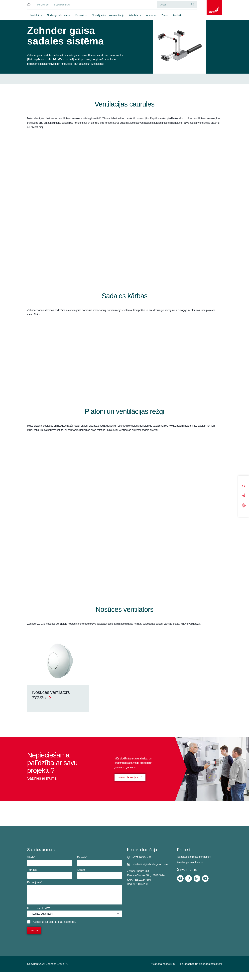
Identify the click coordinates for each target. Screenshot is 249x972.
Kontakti (176, 16)
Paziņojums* (74, 893)
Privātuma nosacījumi (162, 964)
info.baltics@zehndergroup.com (150, 864)
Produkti (34, 16)
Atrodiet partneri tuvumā (190, 862)
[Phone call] (244, 495)
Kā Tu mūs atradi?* (74, 912)
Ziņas (164, 16)
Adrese (99, 873)
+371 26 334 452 (141, 857)
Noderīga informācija (58, 16)
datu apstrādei (66, 921)
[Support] (244, 505)
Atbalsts (133, 16)
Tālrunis (49, 873)
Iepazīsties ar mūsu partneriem (194, 856)
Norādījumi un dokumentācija (108, 16)
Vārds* (49, 861)
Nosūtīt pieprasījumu (128, 777)
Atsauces (151, 16)
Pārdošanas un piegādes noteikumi (201, 964)
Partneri (79, 16)
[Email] (244, 486)
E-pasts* (99, 861)
